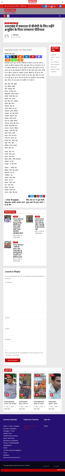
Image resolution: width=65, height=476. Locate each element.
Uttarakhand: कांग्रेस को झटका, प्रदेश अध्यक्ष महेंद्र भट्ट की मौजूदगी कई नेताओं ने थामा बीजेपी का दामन (18, 251)
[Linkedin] (27, 56)
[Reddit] (20, 56)
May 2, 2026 (17, 235)
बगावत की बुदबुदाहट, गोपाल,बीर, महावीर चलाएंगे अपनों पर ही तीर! (15, 202)
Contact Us (46, 466)
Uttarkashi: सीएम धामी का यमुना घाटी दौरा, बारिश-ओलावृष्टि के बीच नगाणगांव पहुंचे (39, 224)
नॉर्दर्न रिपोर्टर (15, 35)
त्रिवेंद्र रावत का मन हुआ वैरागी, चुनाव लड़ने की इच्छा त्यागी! (35, 201)
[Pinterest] (33, 56)
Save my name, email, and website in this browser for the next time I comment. (24, 354)
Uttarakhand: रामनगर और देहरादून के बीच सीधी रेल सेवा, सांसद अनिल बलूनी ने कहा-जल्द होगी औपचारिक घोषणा (18, 226)
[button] (60, 15)
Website (7, 339)
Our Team (56, 466)
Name (7, 318)
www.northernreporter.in (11, 457)
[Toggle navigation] (8, 16)
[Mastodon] (39, 56)
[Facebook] (8, 56)
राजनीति (15, 23)
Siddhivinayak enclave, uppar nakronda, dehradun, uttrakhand (10, 438)
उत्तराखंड (7, 23)
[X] (14, 56)
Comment (9, 282)
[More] (20, 60)
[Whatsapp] (14, 60)
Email (7, 329)
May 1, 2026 (54, 407)
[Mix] (8, 60)
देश (11, 23)
